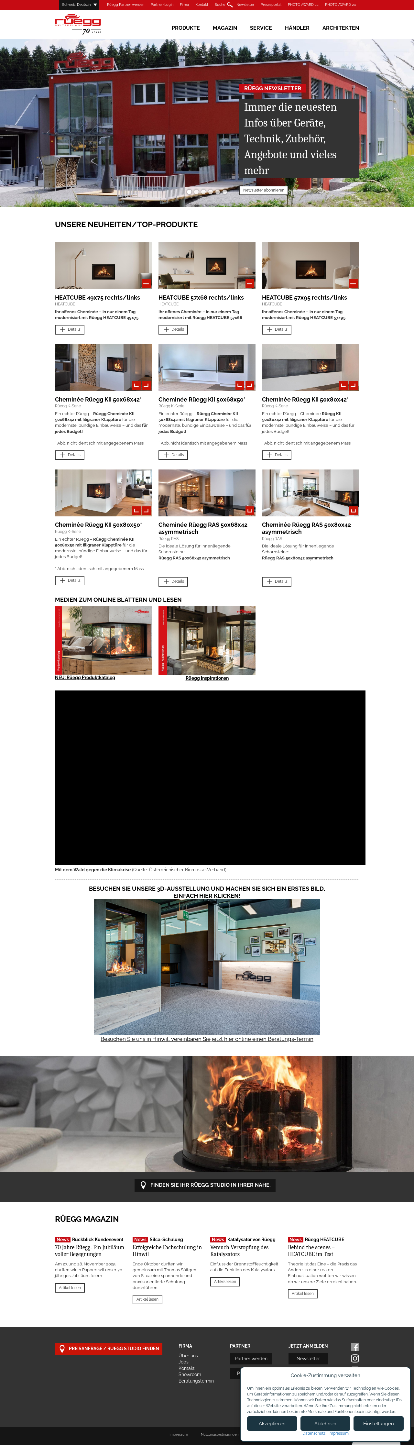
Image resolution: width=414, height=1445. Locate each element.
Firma (184, 5)
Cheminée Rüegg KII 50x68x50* (201, 399)
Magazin (225, 28)
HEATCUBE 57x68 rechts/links (201, 297)
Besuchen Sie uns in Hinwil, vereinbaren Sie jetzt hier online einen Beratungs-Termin (207, 1039)
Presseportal (271, 5)
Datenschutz (313, 1433)
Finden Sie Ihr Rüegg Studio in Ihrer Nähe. (205, 1185)
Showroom (190, 1374)
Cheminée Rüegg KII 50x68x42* (98, 399)
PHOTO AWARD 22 (303, 5)
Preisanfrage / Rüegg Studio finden (108, 1349)
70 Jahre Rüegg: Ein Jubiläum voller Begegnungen (89, 1251)
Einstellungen (378, 1424)
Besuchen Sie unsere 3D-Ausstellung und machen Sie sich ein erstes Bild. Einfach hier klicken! (207, 892)
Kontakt (201, 5)
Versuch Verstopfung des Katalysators (239, 1251)
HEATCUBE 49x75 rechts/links (97, 297)
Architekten (340, 28)
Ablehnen (325, 1424)
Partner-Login (162, 5)
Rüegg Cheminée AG (87, 24)
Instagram (355, 1358)
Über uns (188, 1355)
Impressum (178, 1434)
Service (261, 28)
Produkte (186, 28)
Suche (220, 5)
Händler (297, 28)
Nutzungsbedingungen (219, 1434)
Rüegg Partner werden (125, 5)
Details (70, 330)
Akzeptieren (272, 1424)
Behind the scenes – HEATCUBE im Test (311, 1251)
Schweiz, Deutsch (76, 5)
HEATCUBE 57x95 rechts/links (304, 297)
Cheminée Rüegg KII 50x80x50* (98, 524)
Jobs (184, 1361)
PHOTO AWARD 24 (340, 5)
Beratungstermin (196, 1381)
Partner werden (251, 1358)
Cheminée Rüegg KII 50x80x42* (305, 399)
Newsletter (245, 5)
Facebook (355, 1347)
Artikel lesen (70, 1287)
